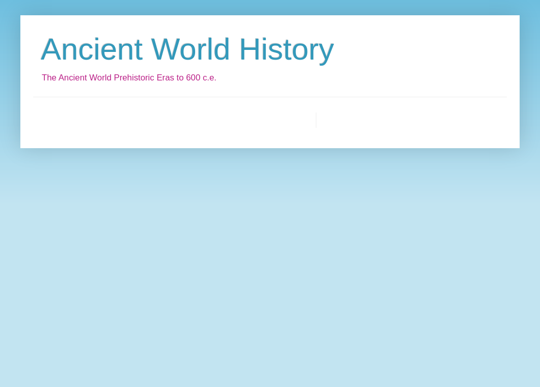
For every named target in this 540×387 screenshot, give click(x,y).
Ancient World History (187, 49)
